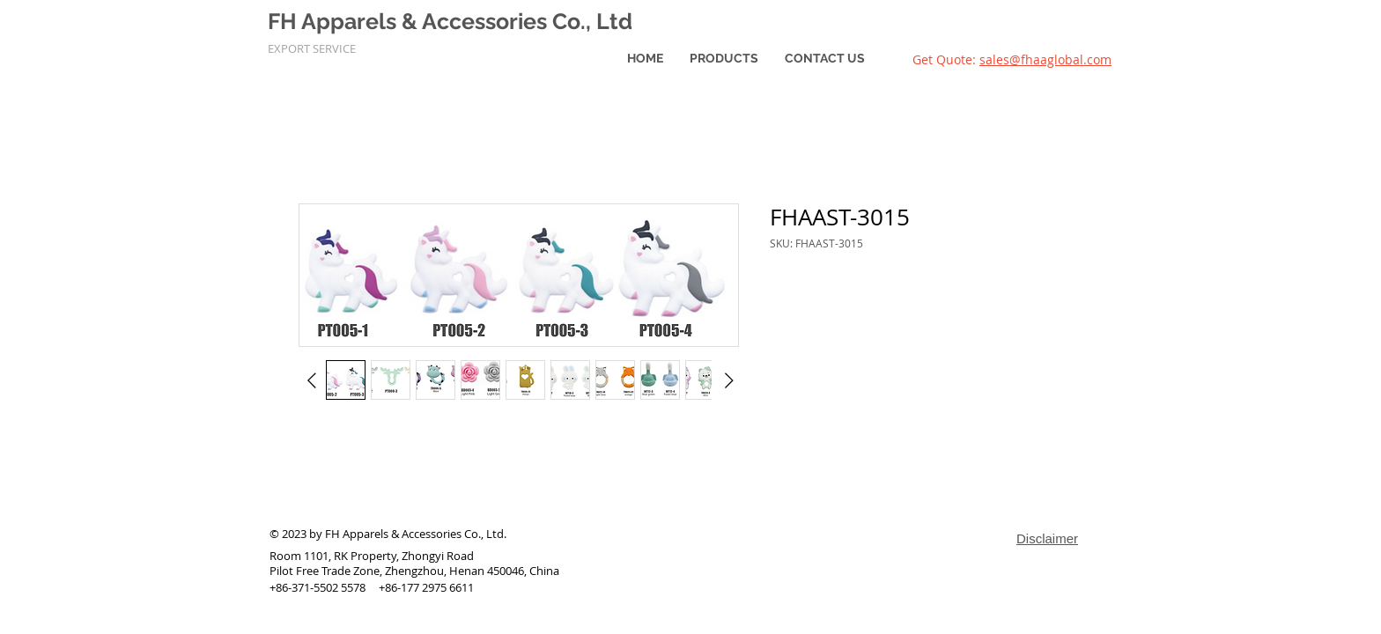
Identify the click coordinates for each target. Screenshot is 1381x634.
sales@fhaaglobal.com (1045, 59)
